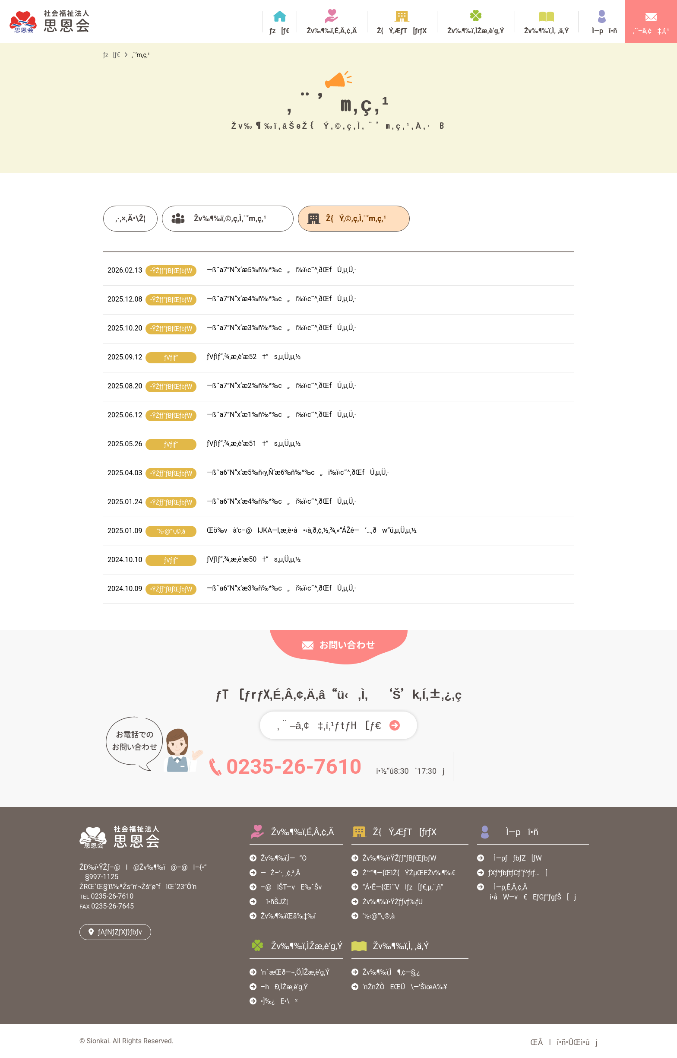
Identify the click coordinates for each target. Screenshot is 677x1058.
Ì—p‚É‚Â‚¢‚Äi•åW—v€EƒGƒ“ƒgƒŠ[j (530, 892)
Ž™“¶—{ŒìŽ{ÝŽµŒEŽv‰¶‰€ (409, 873)
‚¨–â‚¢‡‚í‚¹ (651, 31)
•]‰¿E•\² (279, 1001)
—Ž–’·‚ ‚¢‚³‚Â (281, 873)
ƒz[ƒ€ (279, 31)
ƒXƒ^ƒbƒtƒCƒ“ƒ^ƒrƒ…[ (517, 873)
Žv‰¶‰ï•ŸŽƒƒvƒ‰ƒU (393, 902)
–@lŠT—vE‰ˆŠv (291, 887)
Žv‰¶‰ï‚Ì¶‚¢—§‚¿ (391, 972)
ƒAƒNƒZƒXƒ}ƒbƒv (120, 932)
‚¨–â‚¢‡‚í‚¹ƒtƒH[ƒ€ (329, 725)
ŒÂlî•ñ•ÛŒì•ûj (564, 1042)
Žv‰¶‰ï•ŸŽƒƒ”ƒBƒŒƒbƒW (400, 858)
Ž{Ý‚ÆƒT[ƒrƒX (402, 31)
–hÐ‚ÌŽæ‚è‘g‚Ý (284, 987)
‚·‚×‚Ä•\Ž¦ (130, 218)
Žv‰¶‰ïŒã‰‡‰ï (288, 916)
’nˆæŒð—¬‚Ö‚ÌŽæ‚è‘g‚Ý (295, 972)
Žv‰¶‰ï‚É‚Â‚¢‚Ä (332, 31)
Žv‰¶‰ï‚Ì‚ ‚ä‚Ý (546, 31)
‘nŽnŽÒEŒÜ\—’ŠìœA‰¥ (405, 987)
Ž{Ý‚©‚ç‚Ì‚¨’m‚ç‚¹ (356, 218)
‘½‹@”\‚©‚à (379, 916)
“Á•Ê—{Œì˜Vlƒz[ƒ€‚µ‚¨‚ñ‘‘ (403, 887)
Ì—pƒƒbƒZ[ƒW (515, 858)
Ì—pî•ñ (601, 31)
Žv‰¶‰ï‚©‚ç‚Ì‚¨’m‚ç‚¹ (230, 218)
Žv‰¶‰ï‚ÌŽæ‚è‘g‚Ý (475, 31)
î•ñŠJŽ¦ (274, 902)
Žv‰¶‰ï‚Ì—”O (284, 858)
